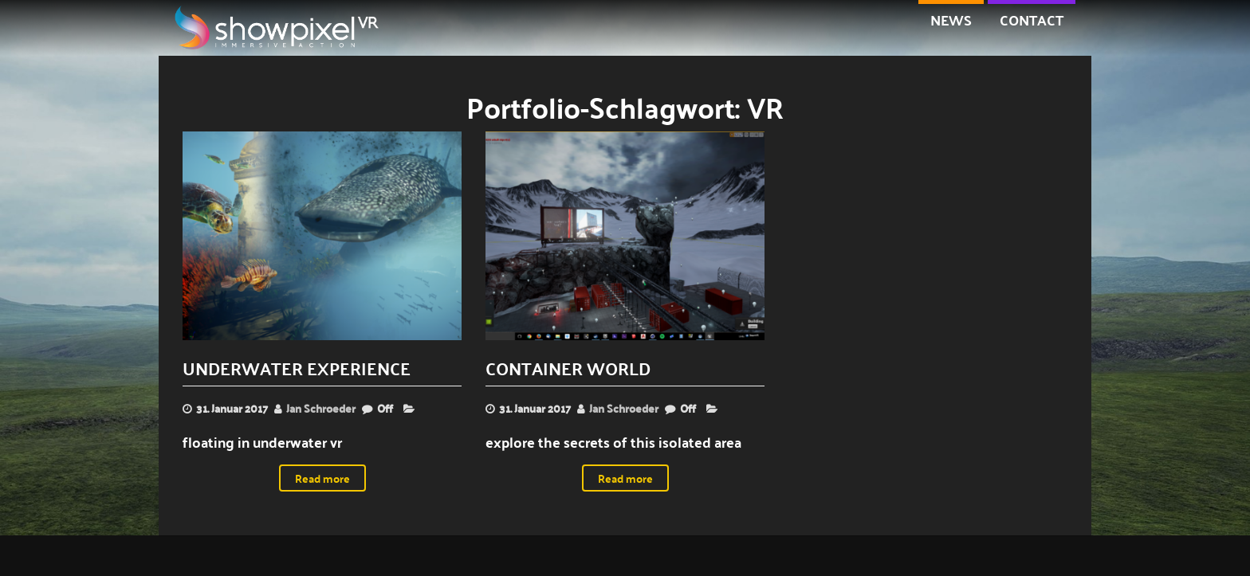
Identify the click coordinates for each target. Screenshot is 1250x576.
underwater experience (297, 367)
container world (568, 367)
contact (1031, 19)
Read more (322, 478)
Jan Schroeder (321, 408)
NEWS (951, 19)
